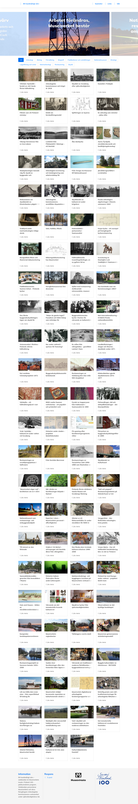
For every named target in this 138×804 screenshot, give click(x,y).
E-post (48, 777)
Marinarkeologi (45, 64)
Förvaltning (50, 60)
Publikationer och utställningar (79, 60)
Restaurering (59, 64)
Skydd (70, 64)
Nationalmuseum (100, 60)
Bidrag (39, 60)
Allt (21, 60)
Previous (2, 34)
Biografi (61, 60)
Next (135, 34)
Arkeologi (29, 60)
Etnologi (114, 60)
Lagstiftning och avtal (28, 64)
